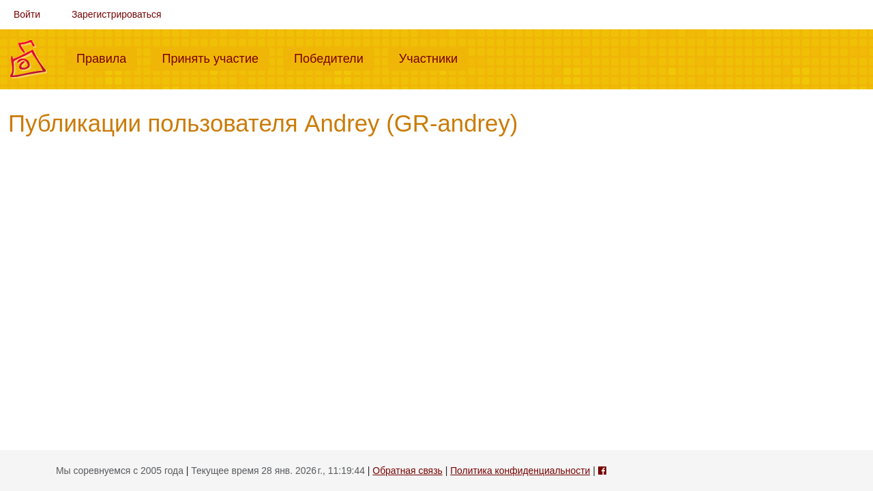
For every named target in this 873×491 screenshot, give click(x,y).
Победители (334, 57)
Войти (27, 14)
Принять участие (215, 57)
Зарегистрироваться (117, 14)
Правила (106, 57)
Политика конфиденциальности (520, 470)
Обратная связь (407, 470)
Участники (434, 57)
